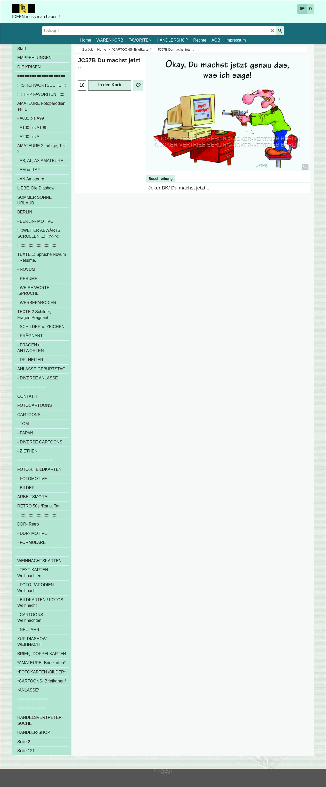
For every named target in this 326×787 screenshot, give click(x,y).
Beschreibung (161, 179)
